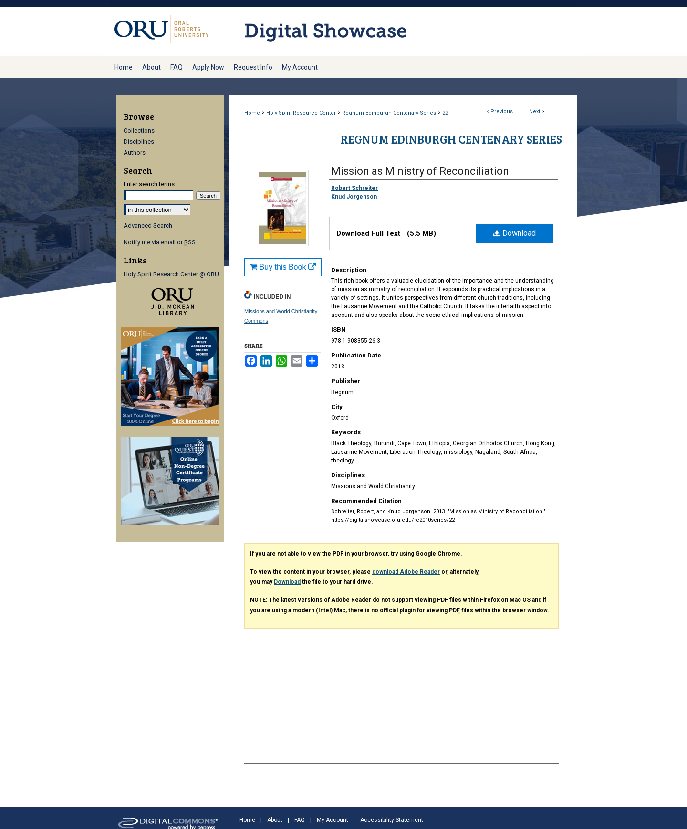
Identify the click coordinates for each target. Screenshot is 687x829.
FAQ (299, 820)
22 (445, 113)
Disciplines (139, 141)
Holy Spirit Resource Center (301, 113)
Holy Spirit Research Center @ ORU (171, 274)
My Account (332, 820)
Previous (501, 111)
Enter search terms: (150, 184)
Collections (139, 130)
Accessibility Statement (391, 820)
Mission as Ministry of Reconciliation (420, 171)
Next (534, 111)
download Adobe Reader (406, 571)
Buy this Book (283, 267)
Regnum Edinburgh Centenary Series (389, 113)
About (274, 820)
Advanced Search (148, 225)
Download (514, 233)
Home (252, 113)
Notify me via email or (160, 242)
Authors (135, 152)
